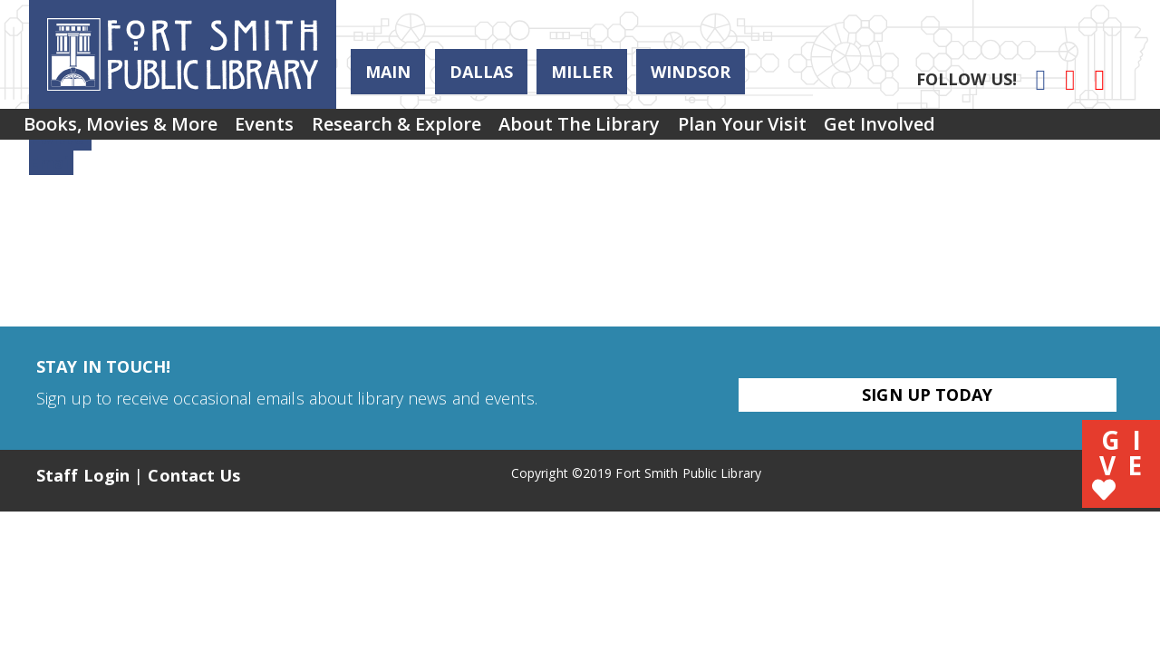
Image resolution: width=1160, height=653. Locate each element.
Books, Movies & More (130, 130)
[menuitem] (129, 130)
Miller (582, 72)
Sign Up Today (927, 394)
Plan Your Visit (825, 130)
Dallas (481, 72)
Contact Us (194, 475)
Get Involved (982, 130)
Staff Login (83, 475)
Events (292, 130)
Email (51, 162)
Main (388, 72)
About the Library (644, 130)
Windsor (690, 72)
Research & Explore (442, 130)
